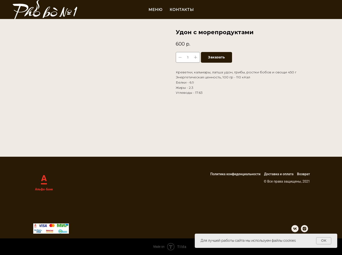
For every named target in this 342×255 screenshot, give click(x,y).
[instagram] (304, 231)
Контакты (182, 9)
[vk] (295, 231)
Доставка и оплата (279, 174)
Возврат (303, 174)
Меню (155, 9)
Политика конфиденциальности (235, 174)
